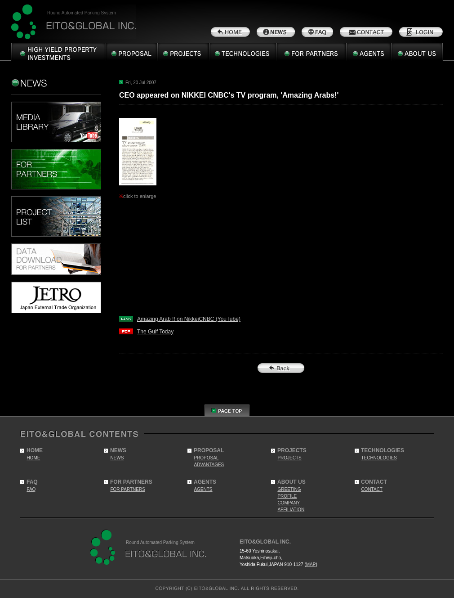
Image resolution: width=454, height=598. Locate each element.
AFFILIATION (290, 509)
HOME (33, 457)
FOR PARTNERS (127, 489)
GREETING (289, 489)
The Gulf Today (155, 331)
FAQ (31, 489)
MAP (311, 564)
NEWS (117, 457)
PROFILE (287, 496)
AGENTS (203, 489)
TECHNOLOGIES (378, 457)
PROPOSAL (206, 457)
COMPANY (288, 502)
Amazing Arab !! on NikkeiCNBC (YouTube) (188, 319)
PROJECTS (289, 457)
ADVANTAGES (209, 464)
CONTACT (372, 489)
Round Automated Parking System (81, 12)
